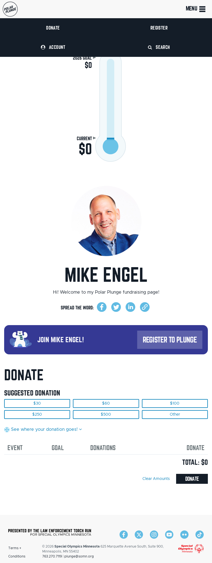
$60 (106, 403)
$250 (37, 414)
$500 (106, 414)
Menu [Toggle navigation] (196, 9)
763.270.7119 (52, 556)
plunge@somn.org (79, 556)
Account (53, 47)
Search (159, 47)
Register (159, 27)
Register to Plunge (170, 339)
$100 (174, 403)
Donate (53, 27)
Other (175, 414)
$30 (37, 403)
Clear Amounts (156, 479)
